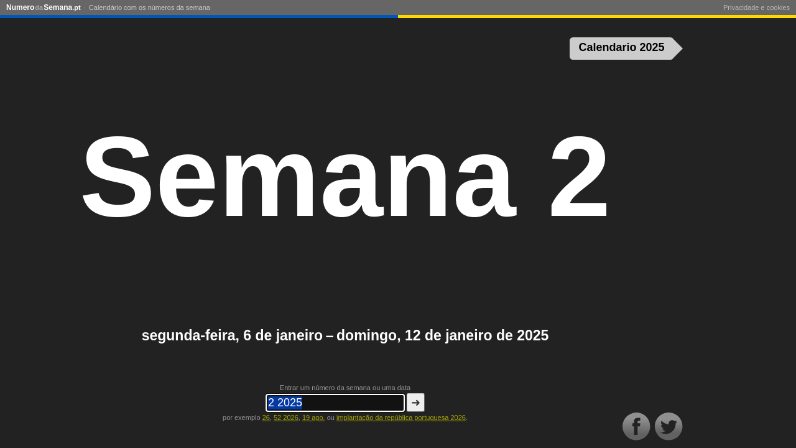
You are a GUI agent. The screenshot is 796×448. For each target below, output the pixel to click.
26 (266, 417)
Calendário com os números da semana (149, 7)
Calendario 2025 (622, 47)
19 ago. (313, 417)
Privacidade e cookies (756, 7)
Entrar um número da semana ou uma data (345, 387)
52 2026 (286, 417)
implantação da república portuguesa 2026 (401, 417)
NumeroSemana (43, 7)
